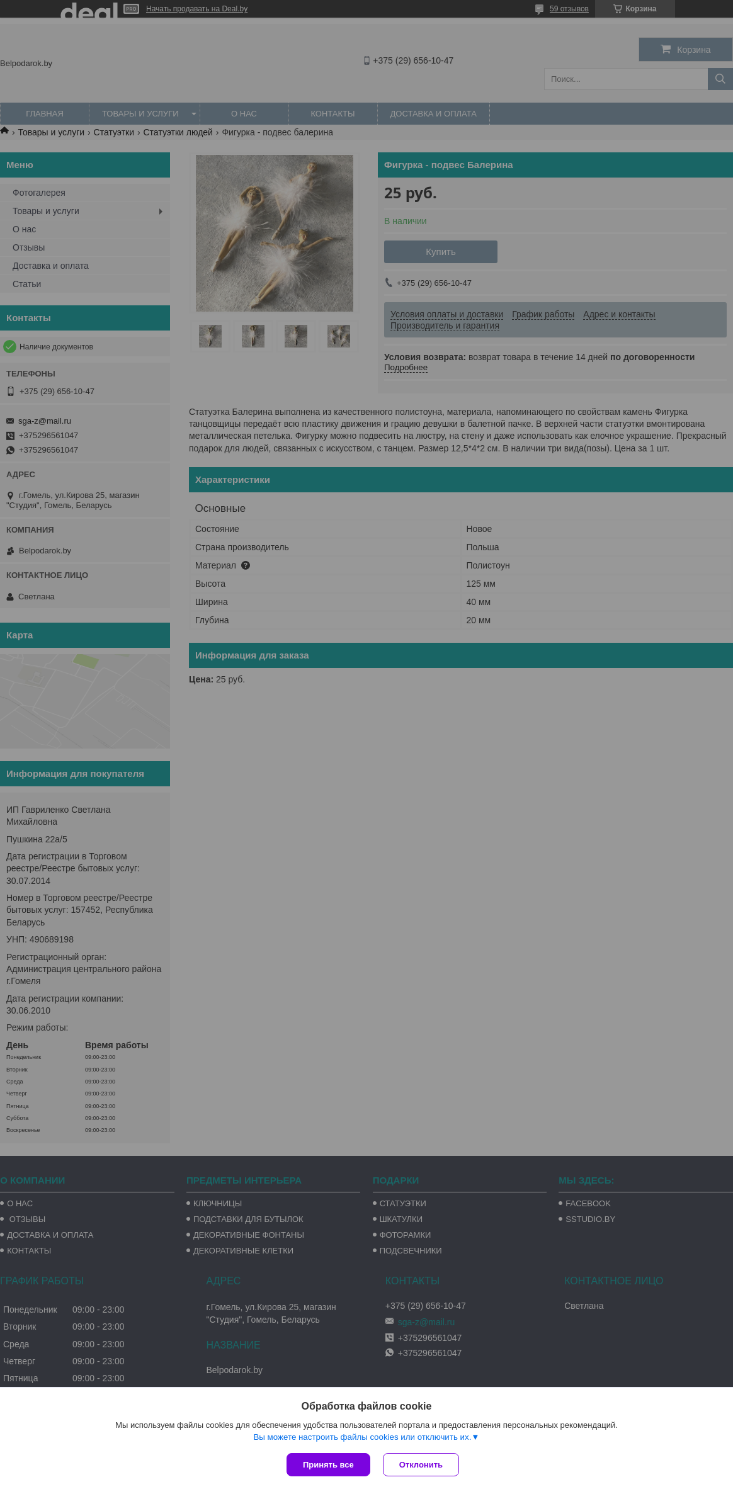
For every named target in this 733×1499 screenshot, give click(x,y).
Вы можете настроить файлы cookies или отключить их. (362, 1437)
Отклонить (421, 1464)
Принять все (328, 1464)
